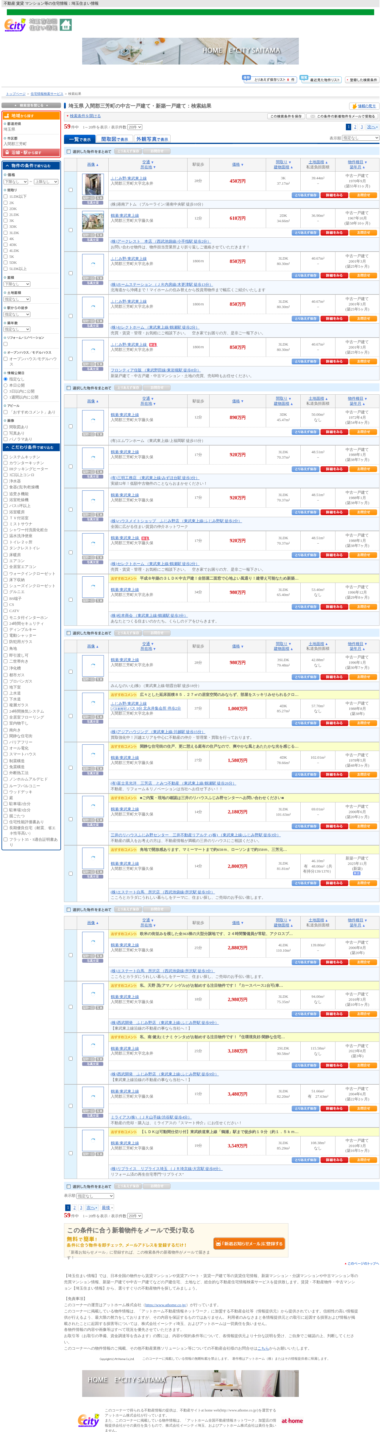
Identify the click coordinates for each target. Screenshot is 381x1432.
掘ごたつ (17, 816)
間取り (282, 162)
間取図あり (19, 427)
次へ (371, 126)
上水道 (15, 693)
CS (11, 604)
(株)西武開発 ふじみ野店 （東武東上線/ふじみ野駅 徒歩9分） (165, 1022)
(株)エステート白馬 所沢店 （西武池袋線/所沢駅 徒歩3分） (163, 892)
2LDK (14, 214)
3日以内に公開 (22, 391)
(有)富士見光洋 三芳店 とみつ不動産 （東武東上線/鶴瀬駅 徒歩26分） (173, 783)
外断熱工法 (19, 773)
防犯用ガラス (20, 641)
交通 (146, 162)
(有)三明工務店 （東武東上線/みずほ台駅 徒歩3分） (155, 478)
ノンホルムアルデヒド (28, 779)
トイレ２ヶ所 (20, 542)
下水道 (15, 699)
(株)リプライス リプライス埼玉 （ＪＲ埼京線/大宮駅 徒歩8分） (167, 1168)
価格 (236, 164)
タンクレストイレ (24, 548)
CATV (14, 610)
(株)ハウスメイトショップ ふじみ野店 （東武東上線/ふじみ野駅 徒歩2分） (176, 521)
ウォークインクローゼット (32, 573)
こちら (263, 1348)
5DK (13, 262)
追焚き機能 (19, 494)
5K (11, 256)
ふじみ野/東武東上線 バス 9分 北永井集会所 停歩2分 (146, 706)
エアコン (17, 561)
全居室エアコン (22, 566)
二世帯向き (19, 661)
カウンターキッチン (26, 463)
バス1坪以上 (20, 506)
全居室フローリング (26, 717)
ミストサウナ (20, 524)
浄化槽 (15, 668)
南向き (15, 730)
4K (11, 238)
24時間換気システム (26, 711)
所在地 (146, 167)
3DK (13, 226)
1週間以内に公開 (23, 397)
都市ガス (17, 675)
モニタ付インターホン (28, 617)
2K (11, 202)
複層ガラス (19, 705)
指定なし (17, 379)
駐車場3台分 (20, 810)
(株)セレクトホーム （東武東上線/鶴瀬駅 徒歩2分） (155, 327)
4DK (13, 244)
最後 (106, 1207)
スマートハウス (22, 754)
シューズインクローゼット (32, 586)
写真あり (17, 433)
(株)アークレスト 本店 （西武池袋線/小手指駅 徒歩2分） (161, 241)
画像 (91, 164)
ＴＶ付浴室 (19, 518)
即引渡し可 (19, 655)
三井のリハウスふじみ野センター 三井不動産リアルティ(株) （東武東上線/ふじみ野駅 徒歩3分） (196, 835)
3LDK (14, 232)
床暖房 (15, 555)
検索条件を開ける (85, 116)
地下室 (15, 687)
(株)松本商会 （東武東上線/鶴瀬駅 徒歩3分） (149, 615)
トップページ (16, 93)
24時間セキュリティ (26, 623)
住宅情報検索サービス (47, 93)
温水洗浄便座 (20, 536)
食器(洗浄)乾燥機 (24, 487)
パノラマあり (20, 439)
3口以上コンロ (22, 475)
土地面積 (316, 162)
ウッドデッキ (20, 792)
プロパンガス (20, 681)
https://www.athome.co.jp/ (165, 1305)
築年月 (355, 167)
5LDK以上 (18, 268)
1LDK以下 (18, 196)
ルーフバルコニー (24, 786)
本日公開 (17, 385)
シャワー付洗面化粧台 (28, 530)
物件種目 (355, 162)
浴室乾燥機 (19, 500)
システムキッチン (24, 457)
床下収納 (17, 580)
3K (11, 220)
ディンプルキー (22, 629)
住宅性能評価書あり (26, 822)
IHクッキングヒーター (28, 469)
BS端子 (15, 598)
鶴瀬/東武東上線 (125, 215)
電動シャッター (22, 635)
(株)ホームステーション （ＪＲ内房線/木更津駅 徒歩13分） (162, 284)
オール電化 (19, 748)
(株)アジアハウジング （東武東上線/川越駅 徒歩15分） (158, 732)
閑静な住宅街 (20, 736)
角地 (13, 648)
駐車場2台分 (20, 804)
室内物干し (19, 723)
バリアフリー (20, 742)
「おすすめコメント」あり (32, 412)
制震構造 (17, 761)
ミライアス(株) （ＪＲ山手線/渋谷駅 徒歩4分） (151, 1117)
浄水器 (15, 481)
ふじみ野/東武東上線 (129, 178)
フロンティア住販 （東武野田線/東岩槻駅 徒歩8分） (156, 370)
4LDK (14, 250)
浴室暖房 (17, 512)
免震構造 (17, 767)
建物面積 (281, 167)
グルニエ (17, 591)
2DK (13, 208)
